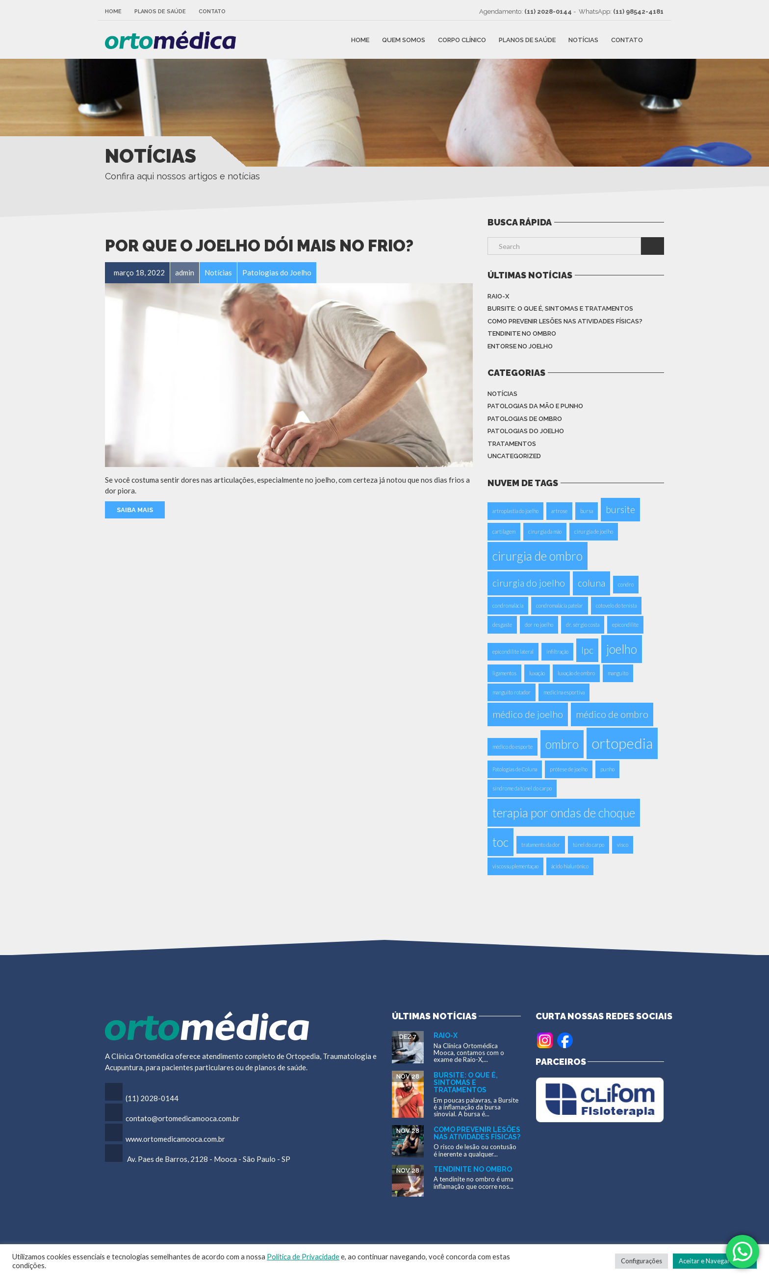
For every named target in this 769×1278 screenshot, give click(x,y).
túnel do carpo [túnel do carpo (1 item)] (588, 844)
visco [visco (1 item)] (622, 844)
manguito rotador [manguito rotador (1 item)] (511, 692)
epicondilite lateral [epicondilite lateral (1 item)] (513, 651)
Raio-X (498, 296)
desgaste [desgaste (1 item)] (502, 624)
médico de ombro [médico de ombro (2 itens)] (612, 714)
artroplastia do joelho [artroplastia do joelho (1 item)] (515, 511)
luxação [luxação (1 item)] (537, 673)
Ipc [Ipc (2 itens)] (587, 650)
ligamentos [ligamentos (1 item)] (504, 673)
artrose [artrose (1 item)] (559, 511)
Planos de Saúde (160, 11)
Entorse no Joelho (520, 346)
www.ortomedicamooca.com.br (175, 1138)
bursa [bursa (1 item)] (586, 511)
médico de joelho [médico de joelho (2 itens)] (527, 714)
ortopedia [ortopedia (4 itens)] (622, 743)
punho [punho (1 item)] (607, 769)
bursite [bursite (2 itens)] (620, 509)
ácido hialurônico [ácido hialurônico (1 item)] (570, 866)
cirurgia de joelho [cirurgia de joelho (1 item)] (593, 531)
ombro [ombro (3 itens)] (562, 744)
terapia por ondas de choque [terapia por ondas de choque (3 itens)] (563, 813)
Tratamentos (511, 443)
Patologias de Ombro (524, 418)
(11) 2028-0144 (548, 11)
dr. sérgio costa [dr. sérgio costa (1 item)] (582, 624)
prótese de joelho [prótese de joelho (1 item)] (569, 769)
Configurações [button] (641, 1261)
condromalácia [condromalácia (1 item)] (507, 605)
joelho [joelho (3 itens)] (621, 649)
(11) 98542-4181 (638, 11)
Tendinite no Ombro (521, 333)
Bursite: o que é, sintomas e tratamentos (560, 308)
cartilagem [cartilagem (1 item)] (503, 531)
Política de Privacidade (303, 1257)
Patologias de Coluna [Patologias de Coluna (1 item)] (514, 769)
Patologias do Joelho (525, 431)
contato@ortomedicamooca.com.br (183, 1118)
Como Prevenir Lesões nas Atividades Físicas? (564, 321)
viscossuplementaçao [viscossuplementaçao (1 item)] (515, 866)
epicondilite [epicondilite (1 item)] (625, 624)
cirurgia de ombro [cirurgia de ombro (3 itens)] (537, 556)
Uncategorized (514, 456)
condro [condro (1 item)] (626, 584)
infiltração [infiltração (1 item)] (557, 651)
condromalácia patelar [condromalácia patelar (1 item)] (559, 605)
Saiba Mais (135, 510)
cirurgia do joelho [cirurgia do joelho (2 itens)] (528, 583)
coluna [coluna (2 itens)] (591, 583)
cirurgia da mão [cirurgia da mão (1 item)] (545, 531)
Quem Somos (403, 39)
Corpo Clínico (462, 39)
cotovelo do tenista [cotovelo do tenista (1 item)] (616, 605)
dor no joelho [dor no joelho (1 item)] (539, 624)
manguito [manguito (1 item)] (618, 673)
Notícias (583, 39)
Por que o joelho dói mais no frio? (259, 245)
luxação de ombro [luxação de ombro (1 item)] (576, 673)
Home (113, 11)
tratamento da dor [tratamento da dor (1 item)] (540, 844)
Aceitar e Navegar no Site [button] (715, 1261)
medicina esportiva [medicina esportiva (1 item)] (564, 692)
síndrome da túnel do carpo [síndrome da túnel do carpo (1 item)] (522, 788)
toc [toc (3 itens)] (500, 842)
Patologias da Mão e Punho (535, 406)
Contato (212, 11)
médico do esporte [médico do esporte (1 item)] (512, 746)
